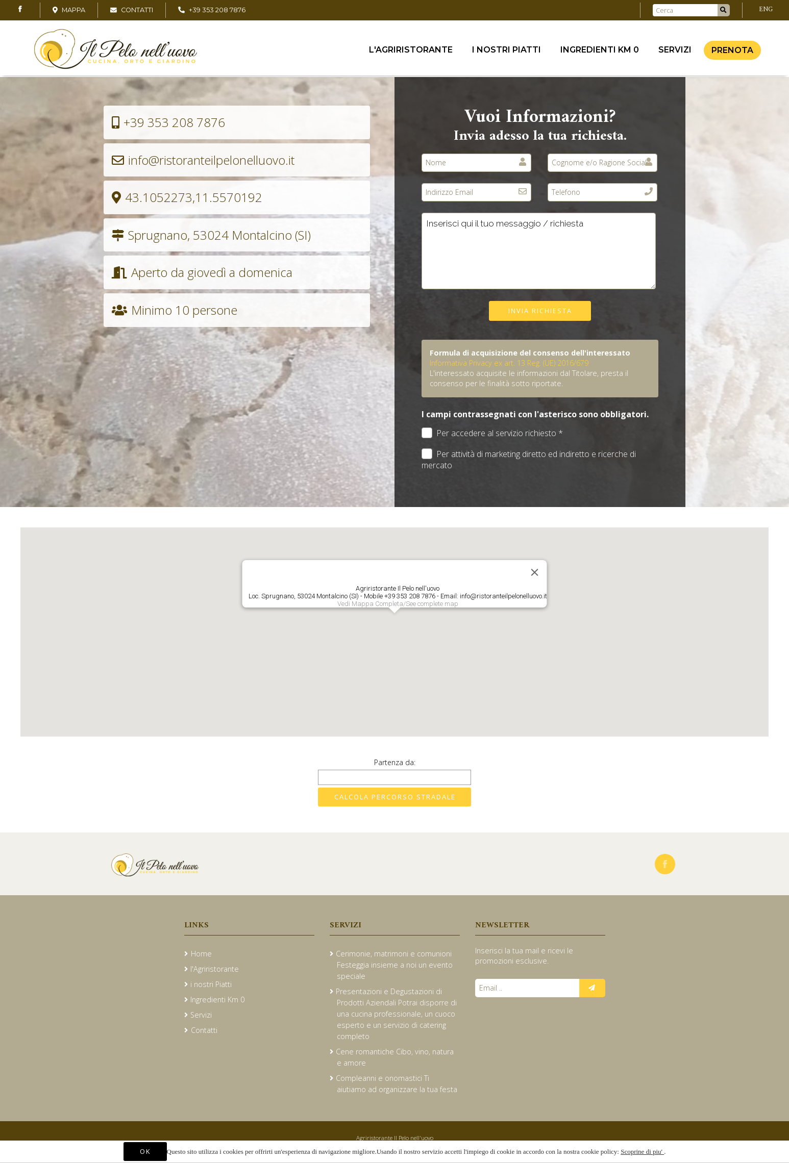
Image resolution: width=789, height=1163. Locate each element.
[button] (394, 622)
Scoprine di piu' (642, 1151)
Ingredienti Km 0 (599, 51)
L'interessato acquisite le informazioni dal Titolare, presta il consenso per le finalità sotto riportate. (529, 378)
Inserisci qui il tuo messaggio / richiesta (539, 251)
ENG (766, 9)
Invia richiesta (540, 310)
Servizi (675, 51)
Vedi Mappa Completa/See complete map (397, 604)
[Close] (535, 572)
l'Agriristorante (411, 51)
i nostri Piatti (506, 51)
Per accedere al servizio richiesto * (492, 433)
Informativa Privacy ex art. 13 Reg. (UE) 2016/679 (509, 363)
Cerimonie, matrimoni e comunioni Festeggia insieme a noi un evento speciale (394, 965)
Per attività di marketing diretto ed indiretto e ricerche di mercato (529, 459)
